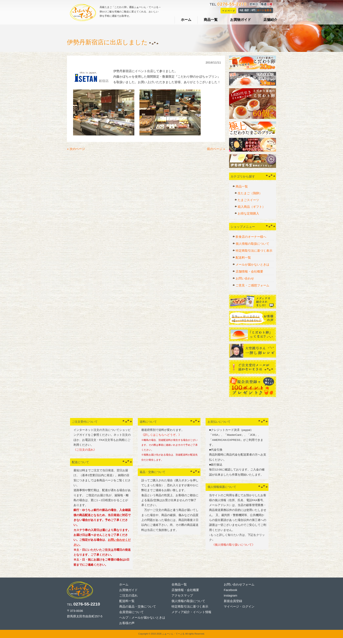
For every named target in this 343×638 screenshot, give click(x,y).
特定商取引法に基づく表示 (254, 250)
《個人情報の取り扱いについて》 (232, 544)
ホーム (123, 584)
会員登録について (131, 612)
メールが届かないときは (252, 264)
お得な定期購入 (248, 213)
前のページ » (216, 150)
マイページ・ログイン (239, 606)
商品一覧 (242, 186)
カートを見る (264, 10)
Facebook (230, 590)
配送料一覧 (243, 257)
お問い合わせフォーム (239, 584)
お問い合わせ (245, 278)
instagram (230, 595)
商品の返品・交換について (137, 606)
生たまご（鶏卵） (250, 193)
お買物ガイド (128, 590)
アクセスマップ (182, 595)
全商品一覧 (179, 584)
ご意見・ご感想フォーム (252, 285)
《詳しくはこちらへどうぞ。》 (161, 434)
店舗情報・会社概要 (249, 271)
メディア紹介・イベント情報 (191, 612)
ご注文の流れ (128, 595)
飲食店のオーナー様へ (251, 236)
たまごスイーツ (248, 200)
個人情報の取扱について (252, 243)
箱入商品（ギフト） (251, 206)
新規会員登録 (233, 601)
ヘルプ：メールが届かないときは (142, 617)
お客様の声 (127, 623)
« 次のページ (76, 150)
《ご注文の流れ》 (85, 449)
